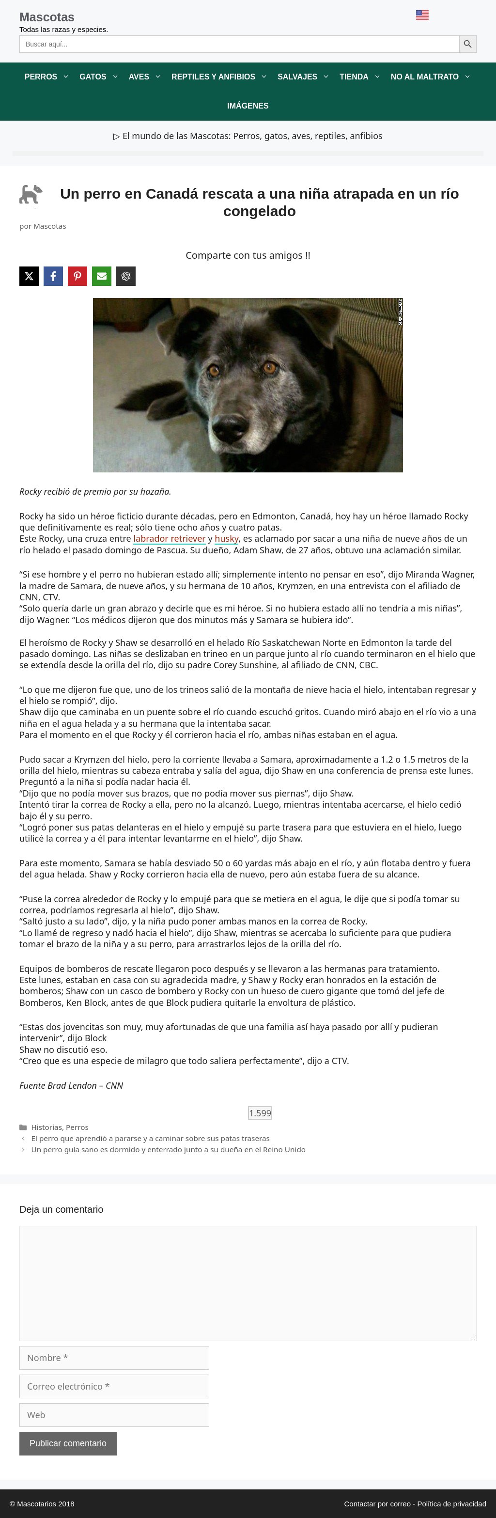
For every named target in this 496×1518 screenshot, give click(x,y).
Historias (46, 1127)
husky (226, 538)
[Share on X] (29, 276)
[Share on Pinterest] (77, 276)
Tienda (363, 77)
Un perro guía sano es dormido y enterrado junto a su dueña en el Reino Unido (168, 1149)
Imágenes (247, 106)
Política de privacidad (451, 1504)
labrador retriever (169, 538)
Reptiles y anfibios (222, 77)
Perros (50, 77)
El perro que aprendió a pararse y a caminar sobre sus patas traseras (150, 1138)
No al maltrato (433, 77)
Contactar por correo (377, 1504)
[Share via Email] (101, 276)
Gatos (101, 77)
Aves (148, 77)
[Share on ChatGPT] (126, 276)
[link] (248, 385)
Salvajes (306, 77)
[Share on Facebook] (53, 276)
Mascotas (47, 17)
